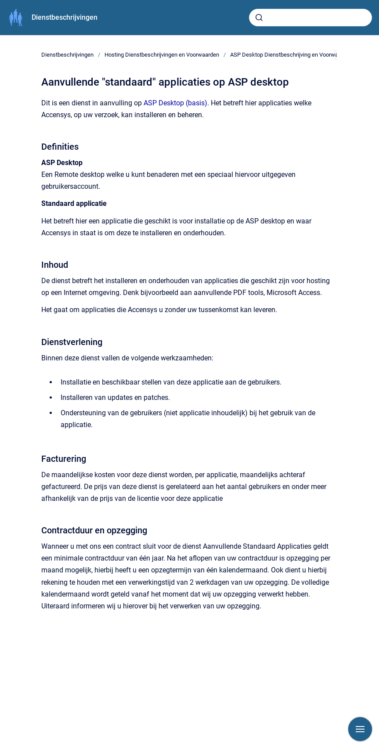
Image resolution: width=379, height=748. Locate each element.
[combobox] (310, 17)
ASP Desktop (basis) (175, 103)
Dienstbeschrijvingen (64, 17)
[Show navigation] (360, 729)
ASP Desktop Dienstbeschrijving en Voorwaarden (291, 54)
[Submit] (259, 18)
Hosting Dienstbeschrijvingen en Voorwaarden (162, 54)
